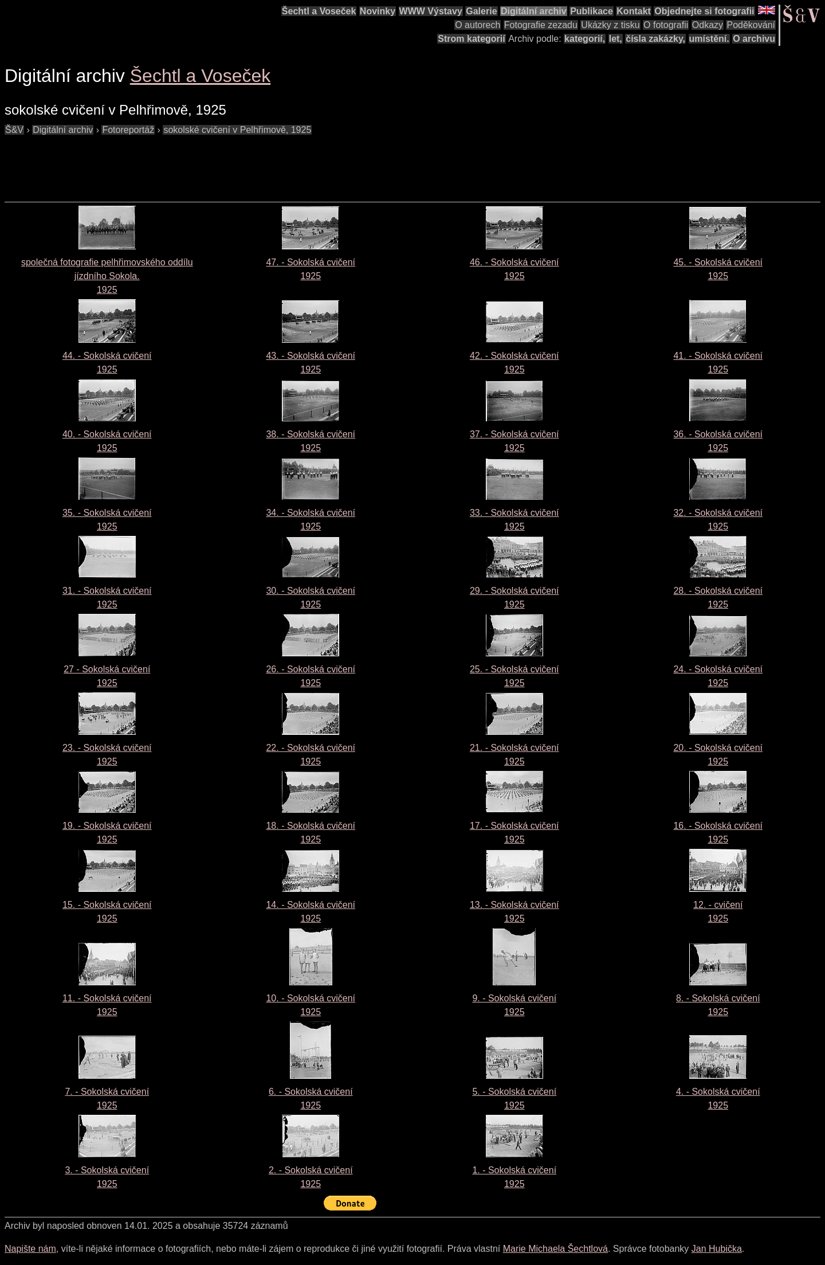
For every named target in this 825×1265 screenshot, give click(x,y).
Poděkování (750, 25)
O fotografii (665, 25)
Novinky (377, 11)
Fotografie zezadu (541, 25)
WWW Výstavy (430, 11)
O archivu (754, 39)
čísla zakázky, (655, 39)
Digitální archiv (534, 11)
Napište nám (30, 1249)
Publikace (591, 11)
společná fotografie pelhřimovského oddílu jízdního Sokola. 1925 (107, 276)
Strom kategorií (471, 39)
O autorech (477, 25)
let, (615, 39)
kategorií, (584, 39)
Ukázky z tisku (610, 25)
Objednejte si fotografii (704, 11)
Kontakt (633, 11)
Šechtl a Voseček (319, 11)
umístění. (709, 39)
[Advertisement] (213, 163)
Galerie (481, 11)
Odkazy (707, 25)
